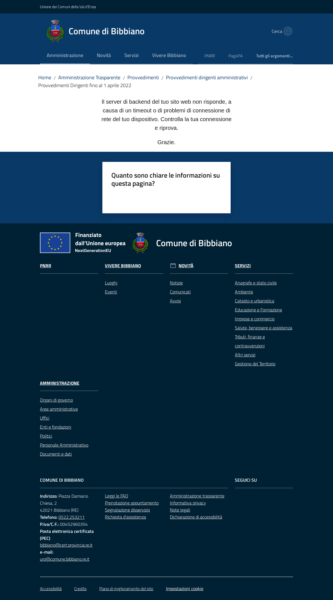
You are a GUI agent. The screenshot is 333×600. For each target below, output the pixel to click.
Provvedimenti (143, 77)
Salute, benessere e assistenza (263, 327)
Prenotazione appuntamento (132, 502)
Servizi (243, 265)
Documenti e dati (56, 453)
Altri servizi (245, 354)
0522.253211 (71, 517)
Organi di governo (56, 400)
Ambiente (244, 291)
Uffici (44, 418)
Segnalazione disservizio (127, 509)
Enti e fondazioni (55, 427)
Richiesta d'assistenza (125, 516)
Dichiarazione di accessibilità (196, 516)
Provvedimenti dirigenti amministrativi (207, 77)
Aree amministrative (59, 409)
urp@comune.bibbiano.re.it (64, 559)
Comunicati (180, 291)
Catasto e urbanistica (254, 300)
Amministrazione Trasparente (89, 77)
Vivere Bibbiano (123, 265)
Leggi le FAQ (116, 495)
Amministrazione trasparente (197, 495)
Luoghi (111, 282)
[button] (286, 31)
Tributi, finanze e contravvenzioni (250, 341)
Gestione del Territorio (255, 363)
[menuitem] (65, 55)
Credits (80, 588)
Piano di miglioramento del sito (126, 588)
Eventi (111, 291)
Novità (186, 265)
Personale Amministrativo (64, 444)
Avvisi (175, 300)
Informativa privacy (188, 502)
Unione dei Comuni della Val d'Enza (68, 7)
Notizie (176, 282)
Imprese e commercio (254, 318)
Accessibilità (51, 588)
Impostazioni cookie (184, 588)
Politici (46, 436)
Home (44, 77)
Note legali (180, 509)
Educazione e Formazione (258, 309)
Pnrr (45, 265)
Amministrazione (59, 383)
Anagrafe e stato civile (256, 282)
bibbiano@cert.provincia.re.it (66, 545)
